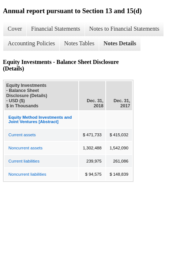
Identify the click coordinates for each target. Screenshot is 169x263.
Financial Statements (55, 29)
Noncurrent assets (25, 148)
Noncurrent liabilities (27, 174)
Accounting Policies (31, 43)
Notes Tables (79, 43)
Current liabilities (24, 161)
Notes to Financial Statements (124, 29)
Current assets (22, 135)
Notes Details (120, 43)
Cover (15, 29)
